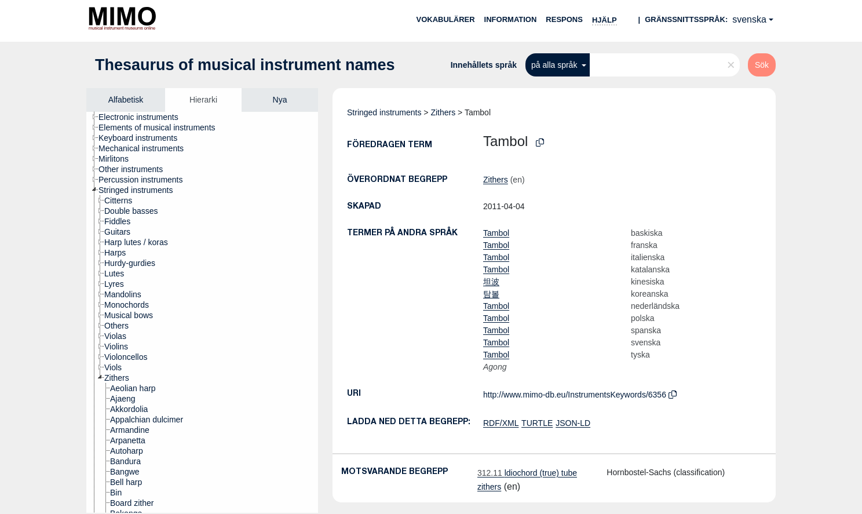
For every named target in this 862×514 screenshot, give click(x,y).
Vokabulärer (445, 19)
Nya (280, 99)
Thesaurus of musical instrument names (245, 65)
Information (510, 19)
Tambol (496, 233)
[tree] (202, 312)
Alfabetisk (126, 99)
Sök (762, 65)
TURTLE (537, 423)
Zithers (442, 112)
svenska (749, 19)
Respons (564, 19)
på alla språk (555, 65)
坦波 (491, 281)
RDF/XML (500, 423)
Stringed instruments (384, 112)
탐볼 (491, 293)
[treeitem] (143, 117)
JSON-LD (573, 423)
